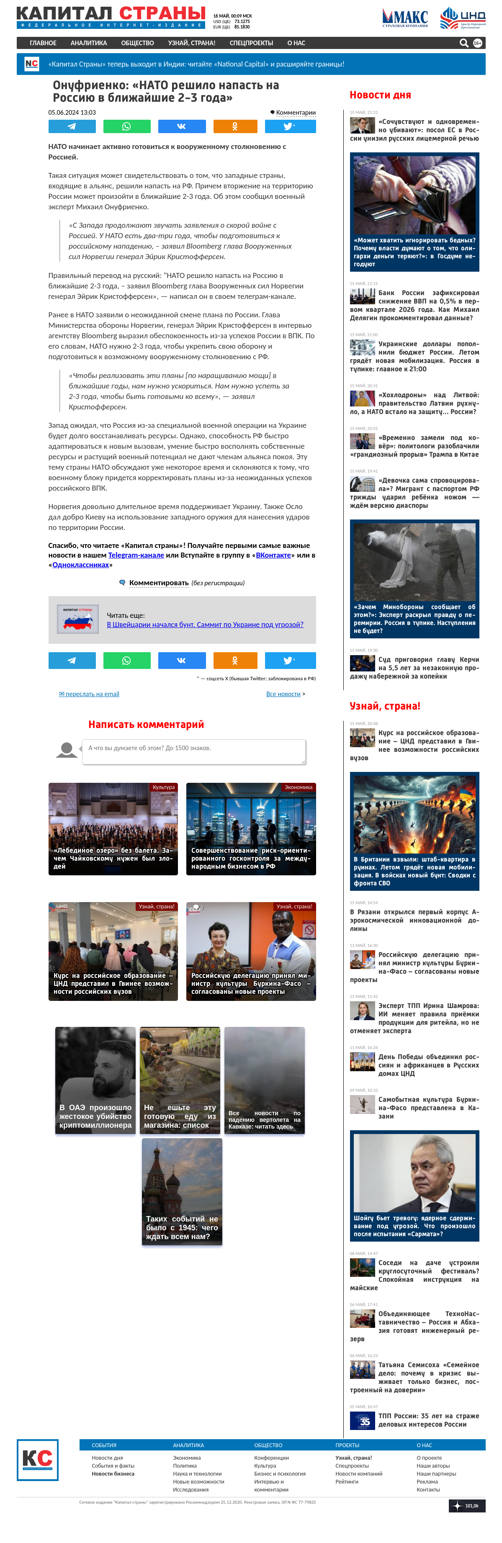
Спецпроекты (251, 43)
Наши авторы (433, 1465)
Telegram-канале (136, 555)
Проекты (348, 1445)
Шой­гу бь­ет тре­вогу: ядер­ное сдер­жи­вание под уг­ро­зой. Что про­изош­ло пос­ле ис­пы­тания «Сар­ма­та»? (415, 1226)
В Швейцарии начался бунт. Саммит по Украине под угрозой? (205, 624)
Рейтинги (347, 1481)
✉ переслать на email (89, 694)
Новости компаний (359, 1473)
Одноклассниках (81, 564)
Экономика (298, 787)
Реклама (427, 1481)
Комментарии (296, 112)
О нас (296, 43)
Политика (185, 1465)
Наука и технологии (197, 1473)
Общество (137, 43)
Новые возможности (198, 1481)
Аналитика (89, 43)
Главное (43, 43)
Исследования (191, 1489)
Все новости (283, 694)
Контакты (428, 1489)
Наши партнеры (436, 1473)
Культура (164, 787)
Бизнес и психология (280, 1473)
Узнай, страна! (192, 43)
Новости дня (380, 94)
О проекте (429, 1457)
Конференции (272, 1457)
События (104, 1445)
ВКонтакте (273, 555)
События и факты (113, 1465)
